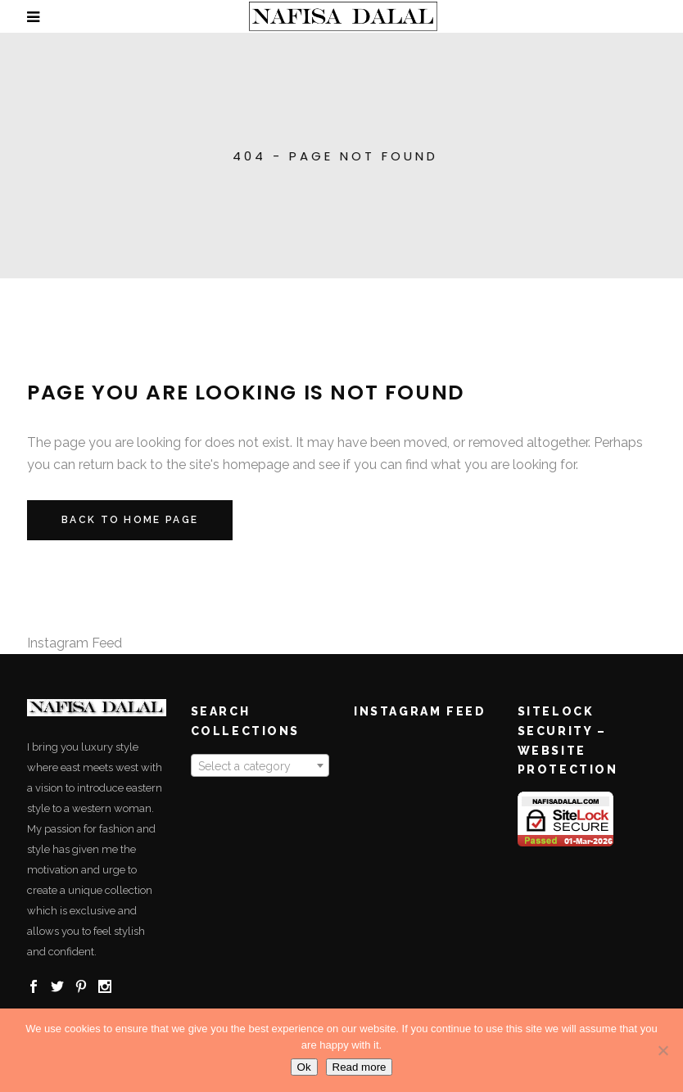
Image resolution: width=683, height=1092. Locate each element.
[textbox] (260, 766)
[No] (662, 1050)
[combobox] (260, 765)
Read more (359, 1067)
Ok (304, 1067)
